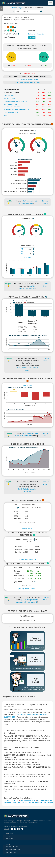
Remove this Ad (29, 73)
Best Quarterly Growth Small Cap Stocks (27, 83)
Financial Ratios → (27, 257)
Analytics (20, 8)
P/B (22, 251)
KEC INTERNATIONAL (10, 104)
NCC (5, 115)
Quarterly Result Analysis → (27, 588)
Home (14, 8)
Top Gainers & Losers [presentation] (12, 847)
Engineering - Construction (36, 34)
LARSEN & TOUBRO (10, 95)
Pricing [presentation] (8, 836)
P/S (22, 254)
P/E (22, 249)
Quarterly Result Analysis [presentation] (13, 849)
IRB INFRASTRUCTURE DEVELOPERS (15, 101)
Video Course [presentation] (9, 838)
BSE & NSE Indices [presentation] (11, 852)
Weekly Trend (27, 385)
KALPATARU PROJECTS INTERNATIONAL (16, 110)
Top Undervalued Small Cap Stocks (27, 79)
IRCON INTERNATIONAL (11, 113)
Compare (32, 37)
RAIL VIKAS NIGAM (9, 98)
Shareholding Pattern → (27, 559)
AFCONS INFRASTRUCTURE (12, 107)
